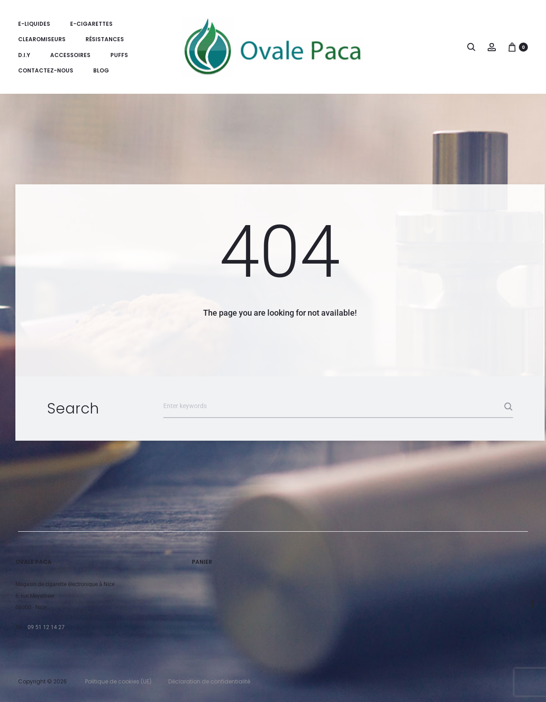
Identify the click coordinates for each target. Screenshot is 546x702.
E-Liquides (34, 24)
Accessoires (70, 55)
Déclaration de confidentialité (209, 681)
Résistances (104, 39)
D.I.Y (24, 55)
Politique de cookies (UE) (118, 681)
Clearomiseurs (42, 39)
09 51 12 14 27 (46, 627)
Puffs (119, 55)
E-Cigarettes (91, 24)
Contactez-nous (45, 70)
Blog (101, 70)
